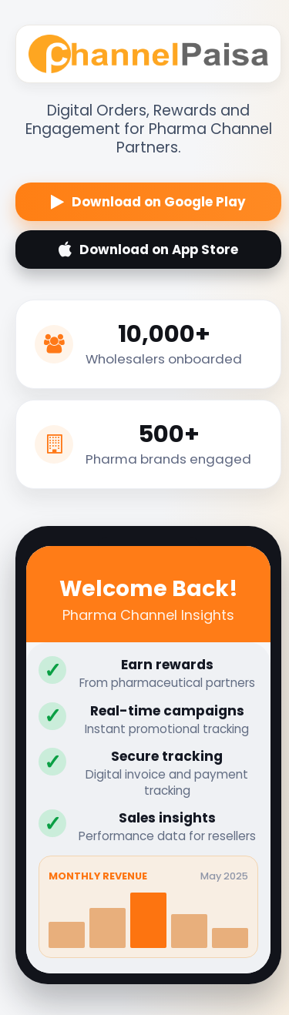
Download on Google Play (148, 202)
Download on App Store (148, 249)
